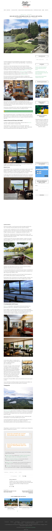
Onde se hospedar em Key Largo (25, 507)
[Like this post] (21, 476)
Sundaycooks (33, 527)
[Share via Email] (25, 476)
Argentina (6, 472)
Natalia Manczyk (19, 17)
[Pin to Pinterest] (24, 476)
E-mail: (36, 190)
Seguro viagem (9, 455)
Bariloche (11, 472)
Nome (36, 185)
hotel (16, 472)
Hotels (20, 472)
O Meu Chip (8, 466)
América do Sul (23, 14)
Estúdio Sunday (28, 527)
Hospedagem (29, 14)
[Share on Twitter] (23, 476)
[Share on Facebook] (22, 476)
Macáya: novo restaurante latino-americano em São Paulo (41, 68)
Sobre (15, 523)
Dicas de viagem (20, 523)
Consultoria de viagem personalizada (31, 523)
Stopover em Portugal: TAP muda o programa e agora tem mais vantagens (41, 73)
